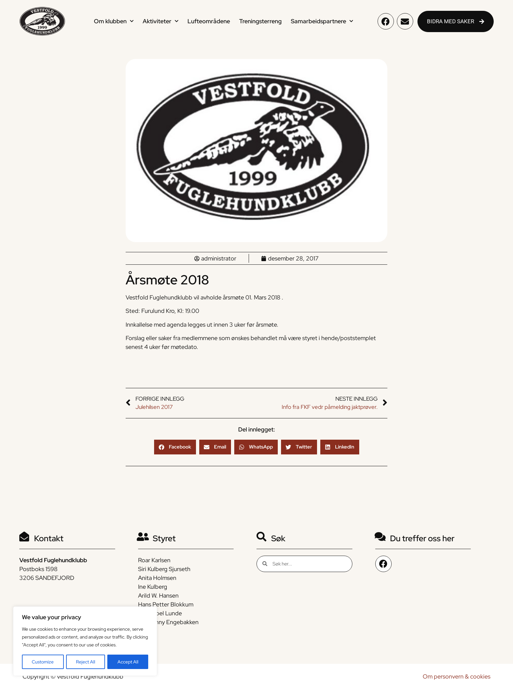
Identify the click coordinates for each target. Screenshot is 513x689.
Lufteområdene (208, 21)
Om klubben (113, 21)
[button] (175, 447)
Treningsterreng (260, 21)
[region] (85, 641)
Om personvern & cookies (456, 676)
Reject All (85, 662)
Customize (43, 662)
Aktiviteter (160, 21)
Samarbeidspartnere (322, 21)
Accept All (127, 662)
